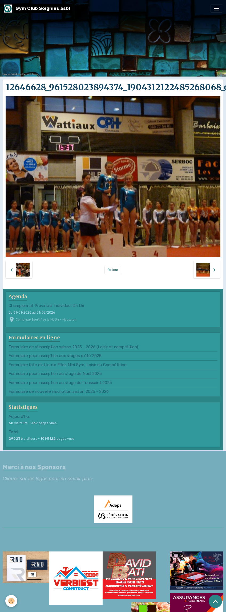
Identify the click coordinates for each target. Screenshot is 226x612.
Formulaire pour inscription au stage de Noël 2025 (55, 373)
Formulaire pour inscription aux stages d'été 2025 (55, 355)
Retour (113, 270)
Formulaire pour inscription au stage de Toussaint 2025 (60, 382)
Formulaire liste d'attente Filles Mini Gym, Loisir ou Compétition (68, 364)
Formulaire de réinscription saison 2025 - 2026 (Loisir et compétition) (73, 347)
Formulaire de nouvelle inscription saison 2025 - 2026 (59, 391)
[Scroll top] (215, 601)
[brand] (38, 8)
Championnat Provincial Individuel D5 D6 (46, 305)
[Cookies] (11, 601)
